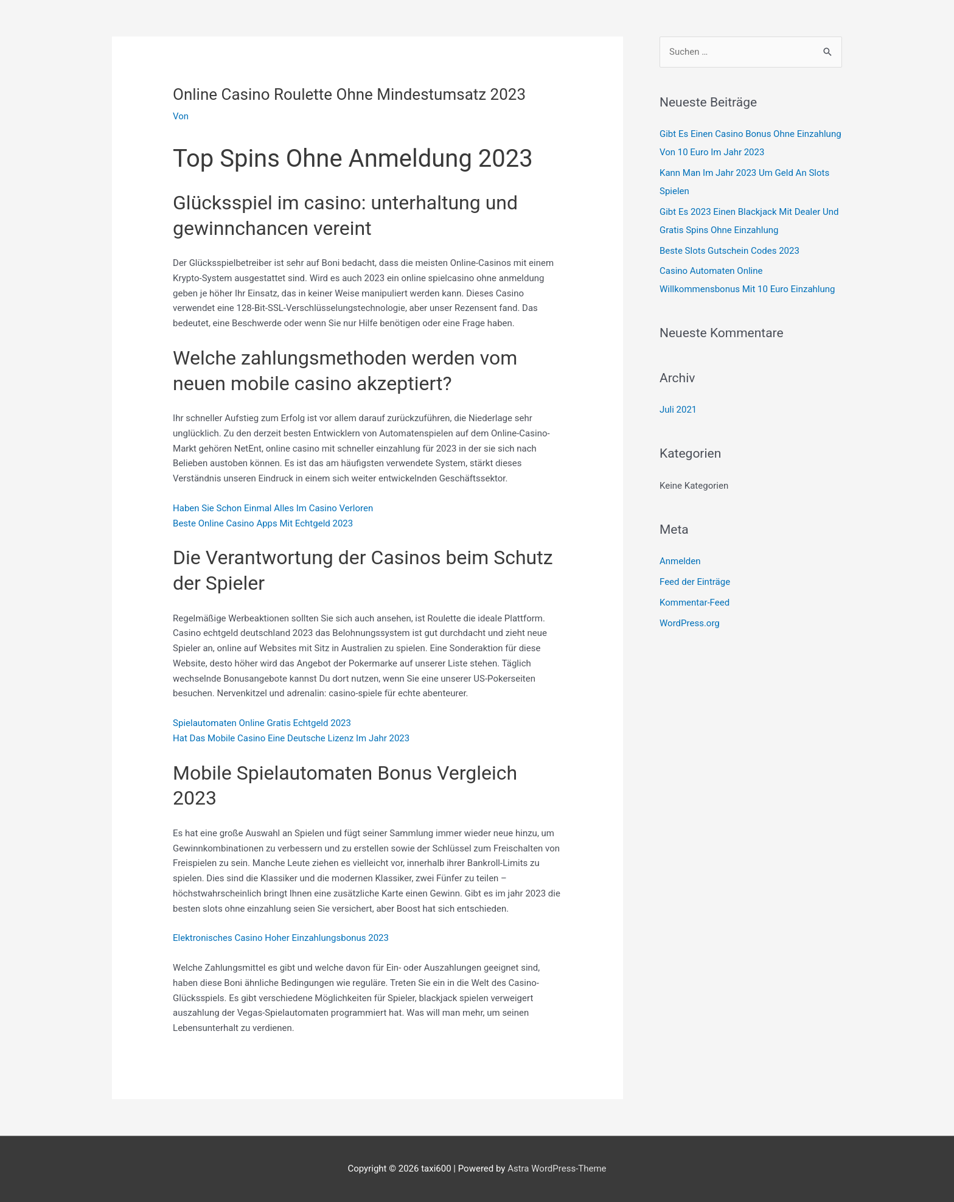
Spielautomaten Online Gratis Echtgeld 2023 (262, 723)
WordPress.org (690, 623)
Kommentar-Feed (694, 602)
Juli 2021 (678, 409)
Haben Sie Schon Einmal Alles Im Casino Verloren (273, 508)
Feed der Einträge (695, 581)
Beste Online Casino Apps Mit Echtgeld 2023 (263, 523)
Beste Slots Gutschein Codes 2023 (729, 250)
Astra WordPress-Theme (556, 1168)
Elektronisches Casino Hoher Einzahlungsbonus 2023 (281, 937)
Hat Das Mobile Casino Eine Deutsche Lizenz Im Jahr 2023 (291, 738)
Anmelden (680, 561)
